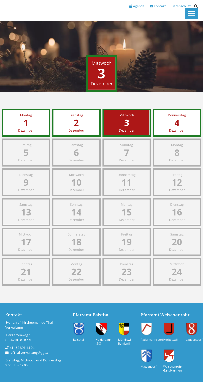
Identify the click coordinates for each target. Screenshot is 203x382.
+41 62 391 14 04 (19, 347)
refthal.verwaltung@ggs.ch (27, 352)
